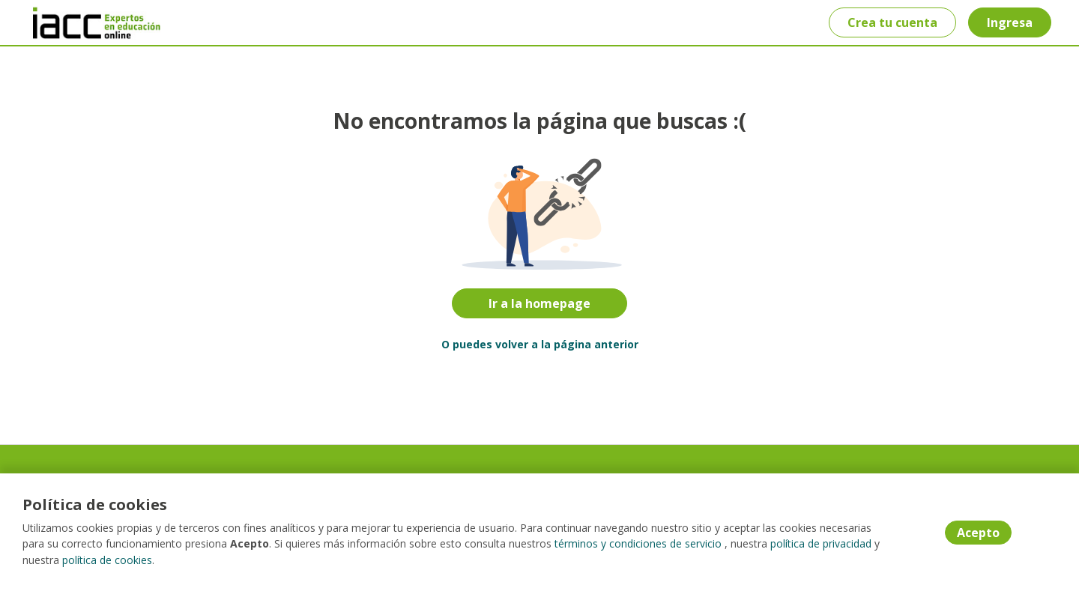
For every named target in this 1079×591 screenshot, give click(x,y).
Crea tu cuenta (892, 22)
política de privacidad (820, 545)
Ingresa (1009, 22)
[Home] (86, 23)
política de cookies (107, 561)
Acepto (978, 533)
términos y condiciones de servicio (638, 545)
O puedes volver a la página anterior (539, 344)
